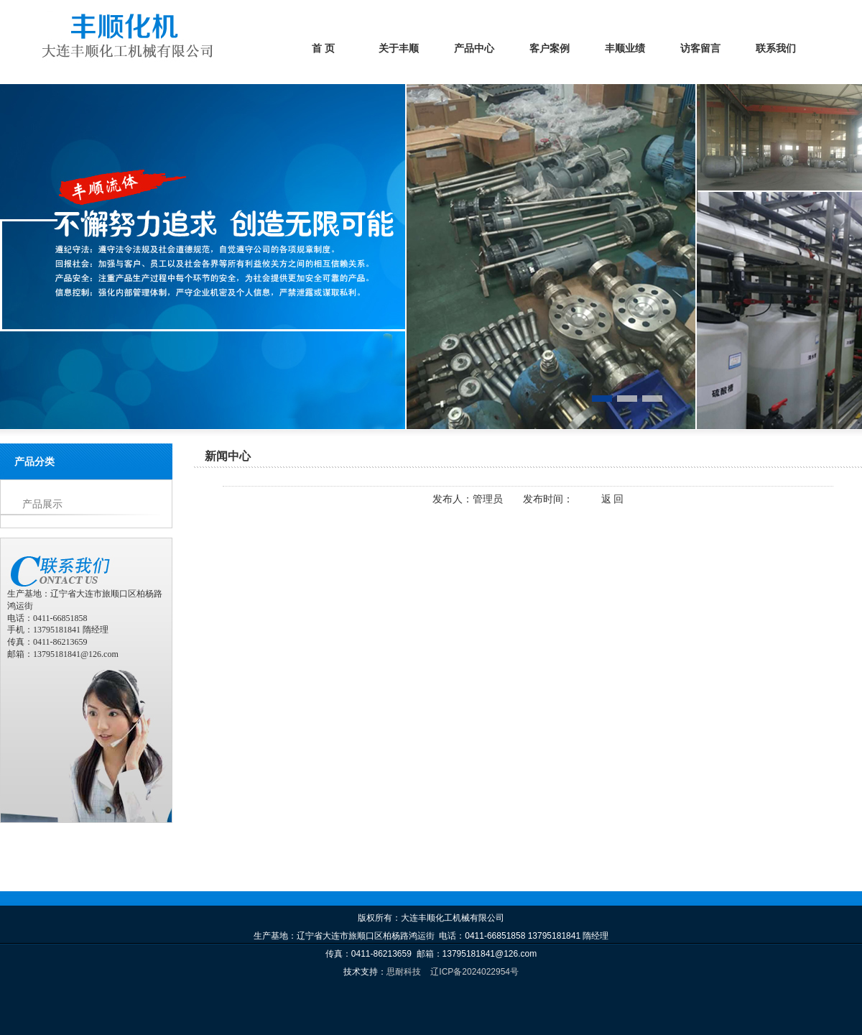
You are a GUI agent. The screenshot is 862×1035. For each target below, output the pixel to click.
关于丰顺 (399, 48)
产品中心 (474, 48)
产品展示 (42, 504)
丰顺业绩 (625, 48)
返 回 (612, 499)
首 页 (323, 48)
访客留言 (700, 48)
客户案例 (549, 48)
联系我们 (776, 48)
